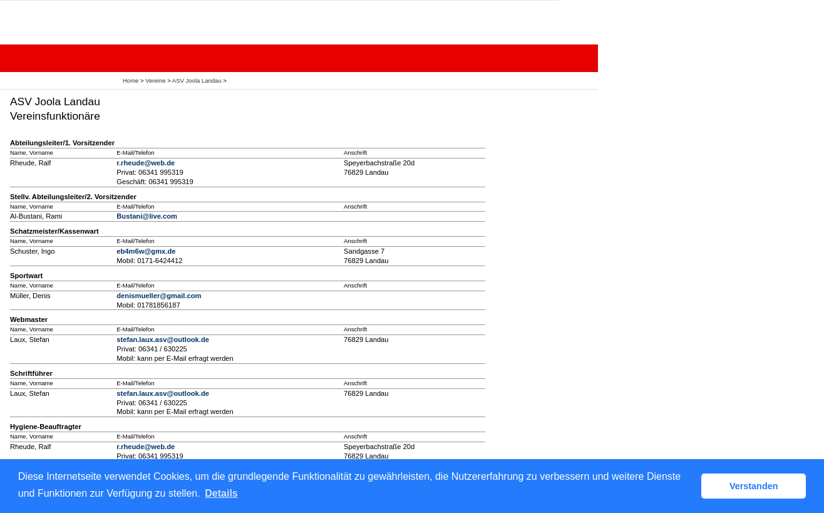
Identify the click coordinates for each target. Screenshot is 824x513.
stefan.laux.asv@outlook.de (162, 339)
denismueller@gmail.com (158, 295)
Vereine (155, 80)
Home (130, 80)
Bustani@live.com (146, 216)
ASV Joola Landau (197, 80)
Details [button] (221, 493)
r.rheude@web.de (145, 163)
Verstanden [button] (753, 486)
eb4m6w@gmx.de (145, 251)
